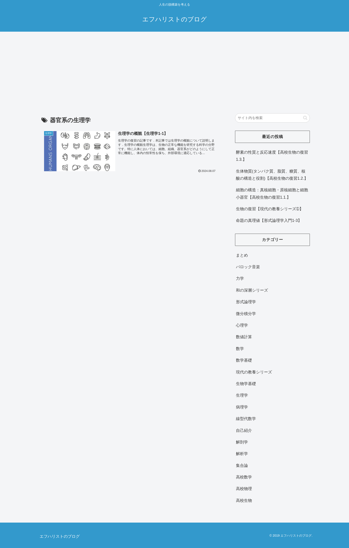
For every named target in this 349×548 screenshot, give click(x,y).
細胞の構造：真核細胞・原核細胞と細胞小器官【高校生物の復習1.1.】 (272, 193)
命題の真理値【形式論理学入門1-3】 (269, 220)
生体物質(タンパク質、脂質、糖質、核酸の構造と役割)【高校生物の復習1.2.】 (272, 175)
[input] (272, 118)
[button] (305, 117)
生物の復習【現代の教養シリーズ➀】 (269, 209)
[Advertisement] (174, 68)
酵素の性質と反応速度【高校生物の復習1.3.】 (272, 156)
